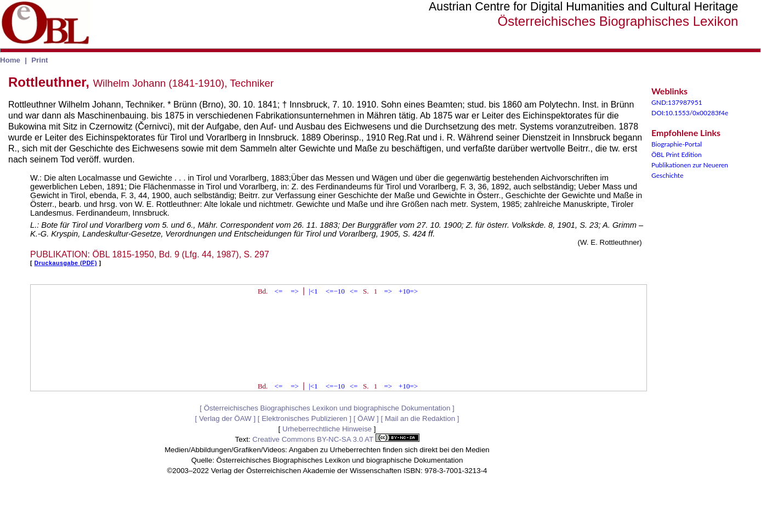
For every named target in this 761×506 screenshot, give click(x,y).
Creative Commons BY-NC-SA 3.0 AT (335, 439)
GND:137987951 (676, 102)
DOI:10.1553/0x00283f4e (689, 113)
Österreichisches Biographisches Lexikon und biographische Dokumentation (327, 408)
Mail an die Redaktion (420, 418)
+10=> (408, 291)
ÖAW (365, 418)
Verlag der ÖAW (225, 418)
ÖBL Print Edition (676, 154)
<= (279, 291)
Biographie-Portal (676, 144)
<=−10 (335, 291)
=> (295, 291)
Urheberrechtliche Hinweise (327, 429)
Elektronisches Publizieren (304, 418)
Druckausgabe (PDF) (66, 263)
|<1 (313, 291)
